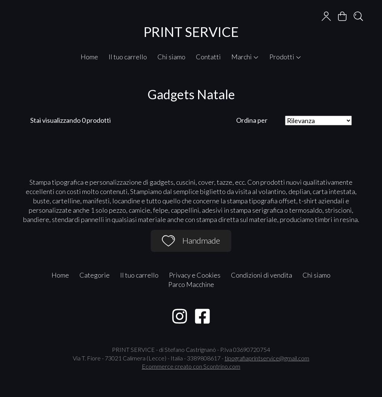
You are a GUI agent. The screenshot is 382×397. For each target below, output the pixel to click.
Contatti (208, 57)
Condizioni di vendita (261, 275)
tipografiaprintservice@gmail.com (267, 358)
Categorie (94, 275)
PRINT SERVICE (191, 32)
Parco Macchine (191, 284)
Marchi (245, 57)
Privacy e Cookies (194, 275)
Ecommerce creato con (191, 366)
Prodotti (285, 57)
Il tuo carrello (128, 57)
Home (89, 57)
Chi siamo (171, 57)
